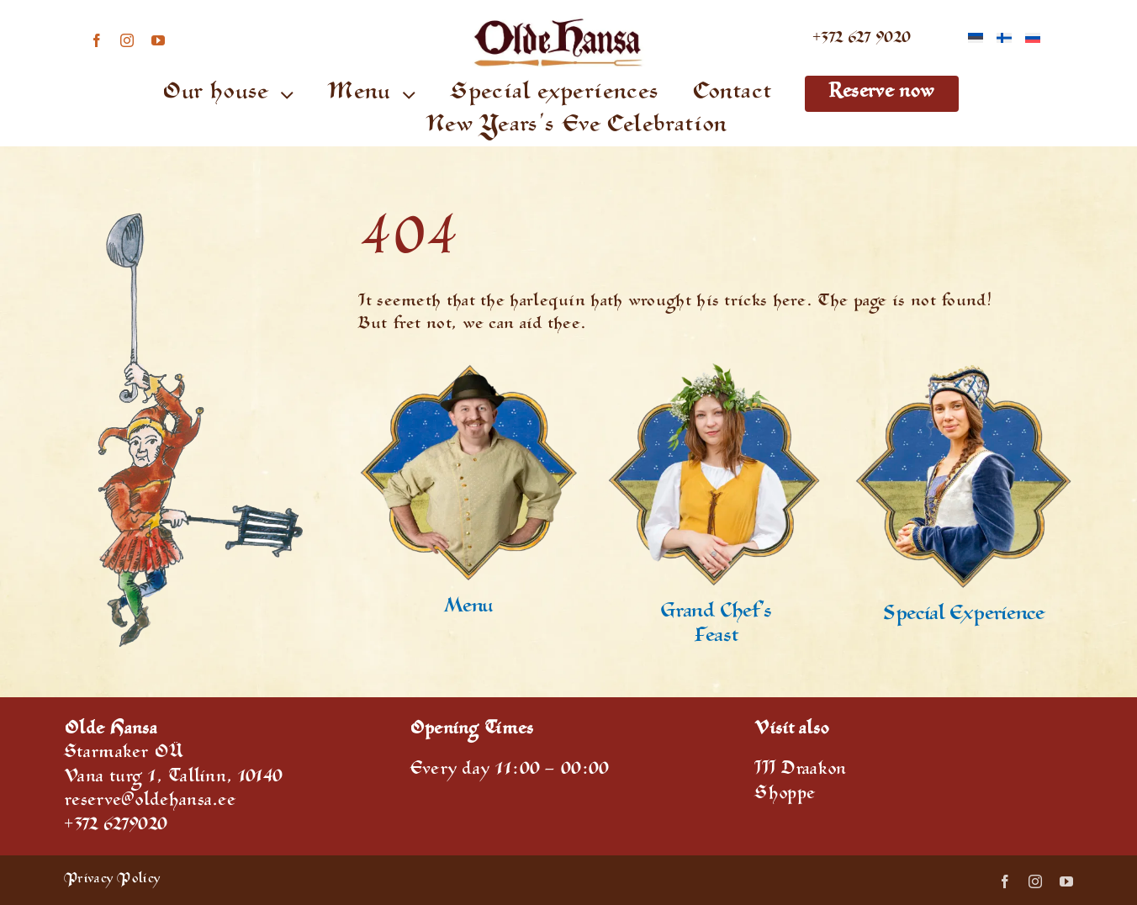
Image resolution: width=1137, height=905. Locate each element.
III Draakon (800, 771)
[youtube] (158, 40)
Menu (468, 608)
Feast (716, 637)
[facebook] (96, 40)
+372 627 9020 (861, 39)
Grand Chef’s (715, 613)
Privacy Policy (112, 880)
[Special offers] (468, 370)
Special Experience (963, 616)
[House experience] (963, 370)
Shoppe (784, 795)
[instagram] (127, 40)
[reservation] (716, 370)
